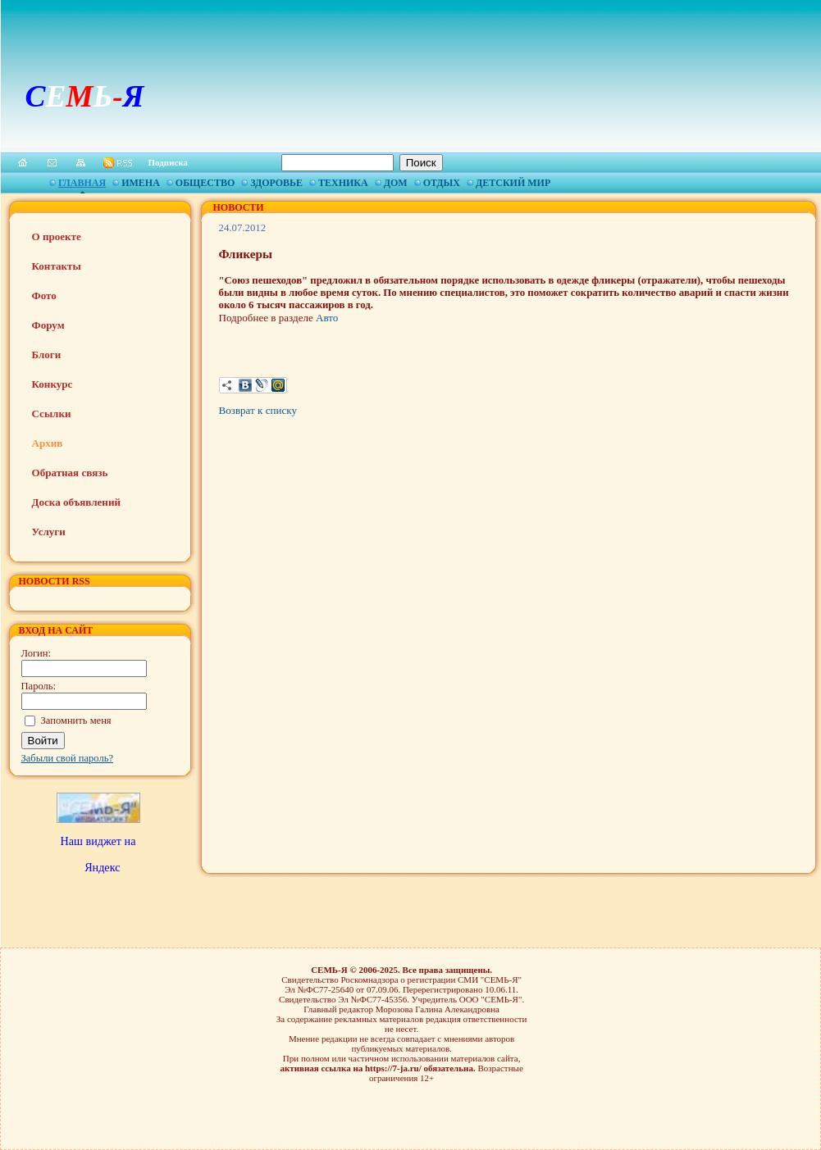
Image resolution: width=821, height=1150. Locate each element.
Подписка (168, 162)
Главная (82, 183)
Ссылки (51, 413)
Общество (205, 183)
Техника (343, 183)
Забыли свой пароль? (67, 758)
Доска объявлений (76, 502)
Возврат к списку (258, 410)
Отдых (441, 183)
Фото (44, 295)
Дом (396, 183)
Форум (48, 325)
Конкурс (52, 384)
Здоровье (276, 183)
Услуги (49, 531)
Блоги (47, 354)
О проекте (56, 236)
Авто (326, 317)
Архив (47, 443)
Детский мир (513, 183)
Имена (140, 183)
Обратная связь (70, 472)
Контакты (56, 266)
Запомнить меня (76, 720)
